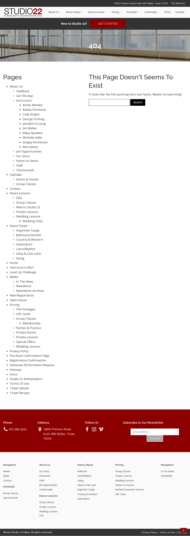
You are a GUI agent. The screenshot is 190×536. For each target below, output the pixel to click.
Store (167, 12)
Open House (18, 300)
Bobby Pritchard (34, 110)
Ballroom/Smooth (28, 235)
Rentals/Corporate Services (129, 489)
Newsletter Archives (30, 291)
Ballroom (82, 471)
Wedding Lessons (28, 216)
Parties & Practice (28, 328)
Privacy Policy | (150, 532)
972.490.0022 (178, 3)
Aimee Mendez (33, 105)
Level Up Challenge (23, 272)
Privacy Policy (19, 351)
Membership (31, 323)
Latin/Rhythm (25, 249)
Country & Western (29, 240)
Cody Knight (31, 114)
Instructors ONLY (22, 268)
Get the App (24, 96)
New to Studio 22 (28, 207)
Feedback (22, 91)
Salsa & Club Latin (28, 254)
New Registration (22, 295)
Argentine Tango (28, 230)
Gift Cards (23, 314)
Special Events (10, 497)
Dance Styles (74, 12)
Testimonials (25, 170)
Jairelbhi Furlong (34, 124)
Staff (19, 165)
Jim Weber (30, 128)
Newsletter (24, 286)
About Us (54, 12)
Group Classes (26, 184)
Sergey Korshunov (35, 142)
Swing (20, 258)
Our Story (23, 156)
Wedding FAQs (33, 221)
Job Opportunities (29, 151)
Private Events (26, 332)
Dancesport (24, 244)
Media (14, 277)
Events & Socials (27, 179)
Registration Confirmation (28, 360)
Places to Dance (27, 161)
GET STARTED (108, 23)
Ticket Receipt (20, 393)
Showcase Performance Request (32, 365)
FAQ (19, 198)
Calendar (16, 175)
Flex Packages (25, 309)
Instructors (24, 100)
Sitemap (15, 370)
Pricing (117, 12)
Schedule (133, 12)
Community (152, 12)
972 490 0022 (18, 429)
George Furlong (33, 119)
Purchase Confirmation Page (29, 356)
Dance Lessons (97, 12)
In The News (24, 281)
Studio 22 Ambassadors (26, 379)
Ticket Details (19, 388)
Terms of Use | (168, 532)
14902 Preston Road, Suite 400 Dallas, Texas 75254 (141, 3)
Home (14, 263)
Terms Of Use (19, 384)
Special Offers (25, 342)
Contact (179, 12)
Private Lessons (27, 212)
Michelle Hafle (32, 138)
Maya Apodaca (33, 133)
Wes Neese (30, 147)
